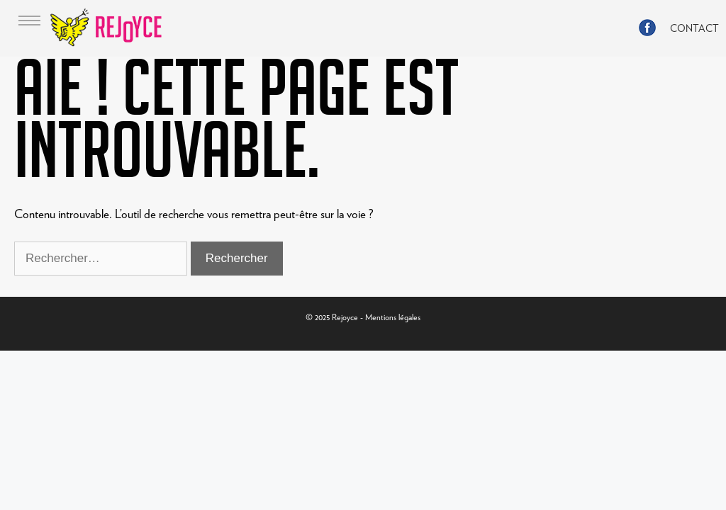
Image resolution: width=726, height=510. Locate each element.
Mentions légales (392, 317)
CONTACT (694, 28)
